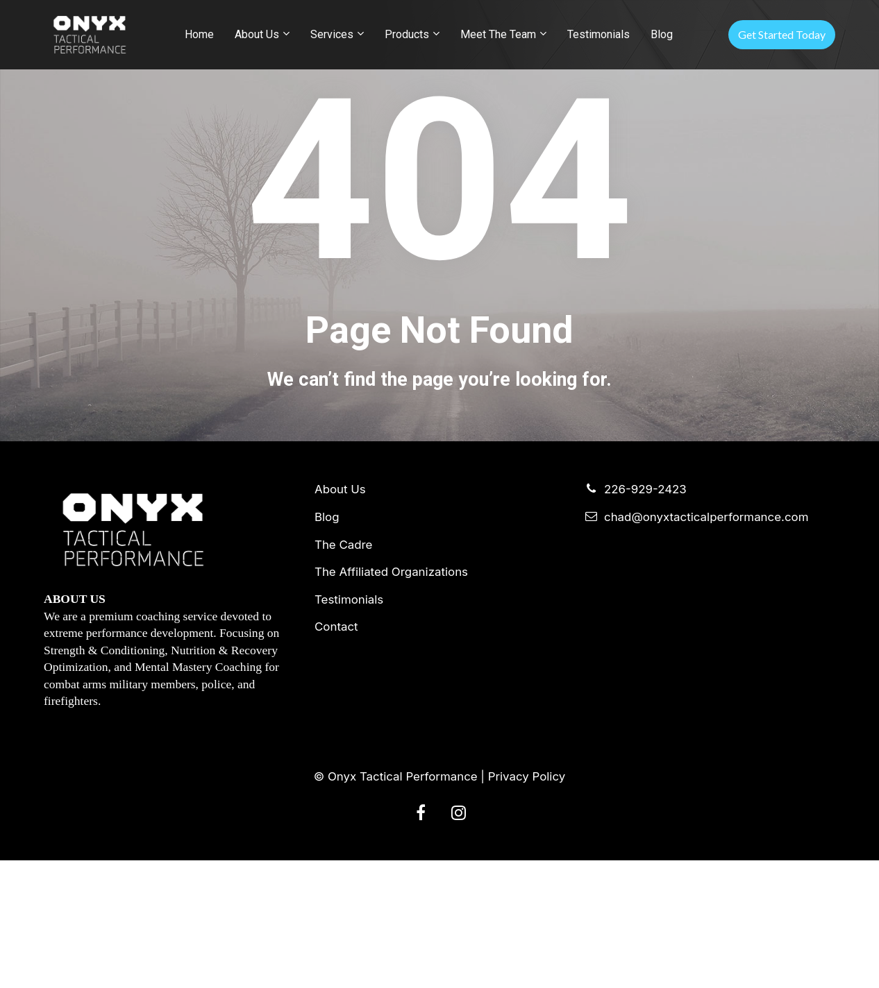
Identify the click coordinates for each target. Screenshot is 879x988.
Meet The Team (498, 34)
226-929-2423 (636, 617)
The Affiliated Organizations (391, 699)
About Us (257, 34)
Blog (662, 34)
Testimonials (598, 34)
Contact (336, 754)
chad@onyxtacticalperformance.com (696, 644)
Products (407, 34)
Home (199, 34)
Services (331, 34)
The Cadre (343, 672)
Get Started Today (782, 34)
